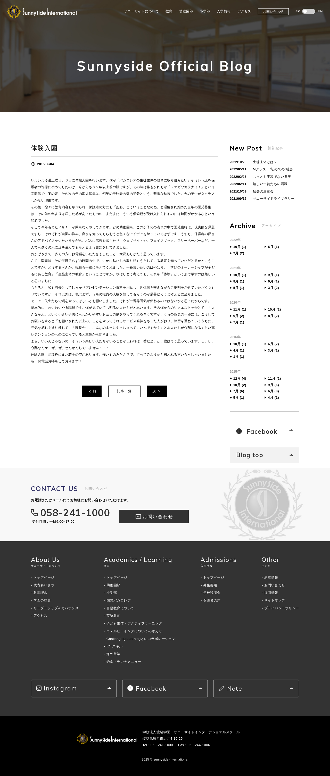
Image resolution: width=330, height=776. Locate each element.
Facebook (256, 431)
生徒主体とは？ (265, 162)
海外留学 (113, 654)
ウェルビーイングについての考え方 (134, 631)
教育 (169, 11)
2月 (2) (238, 253)
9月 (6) (273, 385)
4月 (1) (238, 350)
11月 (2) (274, 378)
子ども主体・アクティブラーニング (134, 623)
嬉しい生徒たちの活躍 (270, 184)
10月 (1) (239, 247)
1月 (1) (238, 356)
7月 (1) (238, 322)
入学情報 (224, 11)
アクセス (244, 11)
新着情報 (271, 577)
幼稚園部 (186, 11)
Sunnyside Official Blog (165, 66)
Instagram (56, 688)
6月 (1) (273, 281)
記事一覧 (124, 391)
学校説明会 (212, 593)
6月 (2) (273, 344)
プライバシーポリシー (281, 608)
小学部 (205, 11)
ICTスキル (114, 646)
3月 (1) (273, 350)
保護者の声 (212, 600)
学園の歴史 (42, 600)
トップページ (44, 577)
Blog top (249, 455)
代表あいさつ (44, 585)
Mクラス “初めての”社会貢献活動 (275, 170)
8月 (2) (273, 316)
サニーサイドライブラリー (274, 199)
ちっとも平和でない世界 (272, 177)
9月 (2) (238, 316)
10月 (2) (274, 309)
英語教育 (113, 616)
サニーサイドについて (141, 11)
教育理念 (40, 593)
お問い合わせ (273, 11)
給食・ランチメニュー (123, 662)
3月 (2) (273, 288)
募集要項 (210, 585)
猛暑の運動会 (263, 191)
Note (230, 688)
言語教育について (120, 608)
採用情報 (271, 593)
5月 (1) (273, 247)
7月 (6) (238, 391)
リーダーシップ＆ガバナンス (56, 608)
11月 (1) (239, 309)
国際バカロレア (118, 600)
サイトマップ (274, 600)
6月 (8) (273, 391)
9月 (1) (273, 275)
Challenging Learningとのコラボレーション (141, 639)
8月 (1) (238, 281)
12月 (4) (239, 378)
